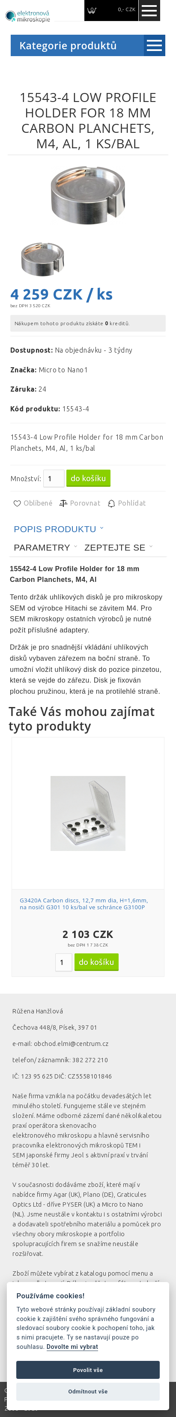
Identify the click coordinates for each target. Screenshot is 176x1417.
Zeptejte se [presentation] (115, 547)
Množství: (25, 478)
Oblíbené (32, 503)
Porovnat (79, 503)
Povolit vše (88, 1370)
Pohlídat (126, 503)
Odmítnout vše (87, 1391)
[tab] (58, 529)
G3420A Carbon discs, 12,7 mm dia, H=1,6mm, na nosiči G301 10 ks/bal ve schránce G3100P (84, 903)
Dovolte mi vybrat (72, 1347)
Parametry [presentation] (42, 547)
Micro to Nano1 (63, 370)
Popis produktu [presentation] (55, 529)
